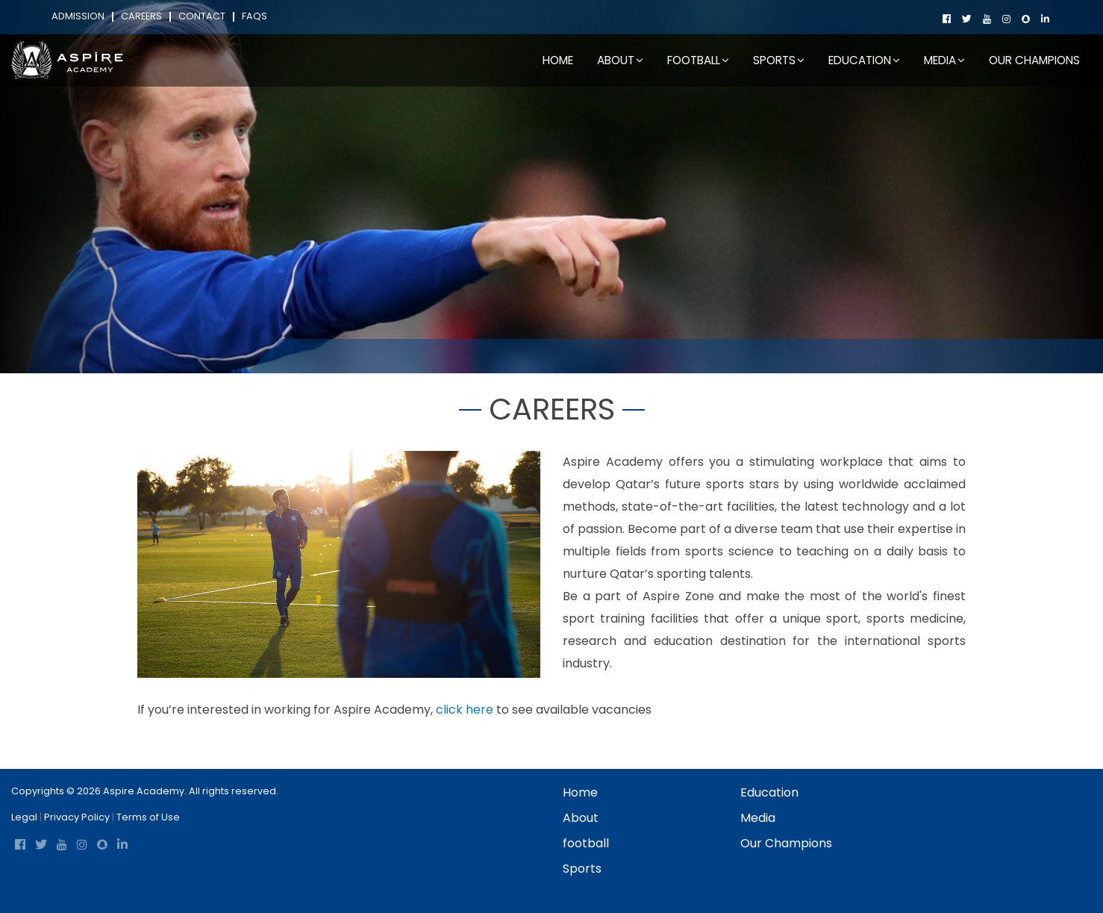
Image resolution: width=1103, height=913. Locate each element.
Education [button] (864, 60)
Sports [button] (778, 60)
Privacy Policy (77, 817)
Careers (141, 17)
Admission (77, 17)
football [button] (698, 60)
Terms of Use (148, 817)
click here (464, 709)
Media (757, 817)
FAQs (254, 17)
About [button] (620, 60)
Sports (582, 868)
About (581, 817)
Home (558, 60)
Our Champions (1034, 60)
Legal (24, 817)
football (586, 843)
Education (769, 792)
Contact (201, 17)
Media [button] (944, 60)
